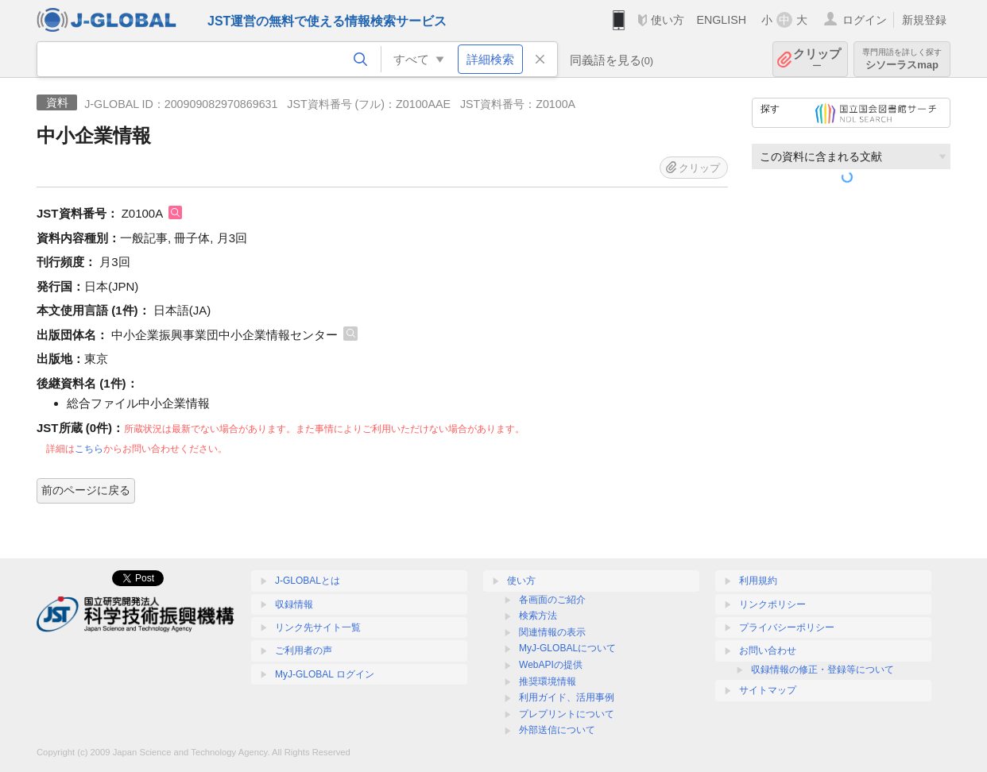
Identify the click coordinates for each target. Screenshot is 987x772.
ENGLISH (721, 20)
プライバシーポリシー (786, 627)
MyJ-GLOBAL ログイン (324, 674)
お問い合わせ (767, 650)
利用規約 (758, 580)
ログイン (864, 20)
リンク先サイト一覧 (318, 627)
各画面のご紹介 (552, 599)
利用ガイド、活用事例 (566, 697)
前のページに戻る (85, 490)
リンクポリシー (772, 604)
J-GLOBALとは (307, 580)
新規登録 (924, 20)
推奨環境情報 (547, 681)
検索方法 (538, 615)
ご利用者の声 (303, 650)
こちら (89, 448)
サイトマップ (767, 690)
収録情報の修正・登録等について (822, 669)
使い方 (667, 20)
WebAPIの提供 (551, 664)
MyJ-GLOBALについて (567, 648)
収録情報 (294, 604)
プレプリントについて (566, 714)
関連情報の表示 (552, 632)
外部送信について (557, 729)
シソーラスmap (902, 59)
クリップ (817, 59)
